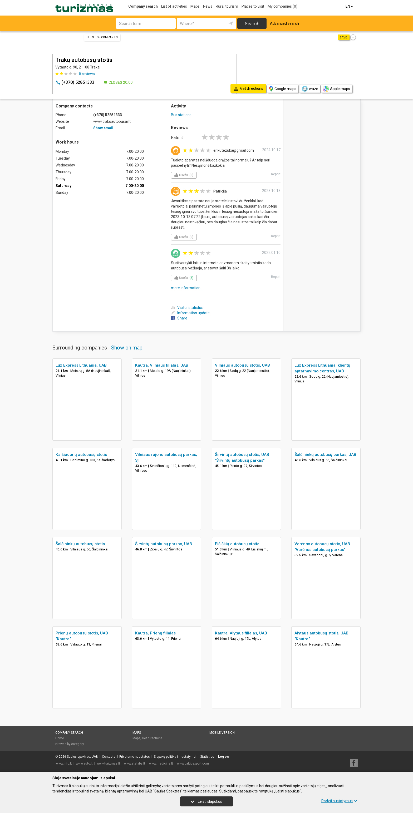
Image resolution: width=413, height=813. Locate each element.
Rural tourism (227, 6)
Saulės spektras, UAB (82, 756)
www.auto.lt (84, 763)
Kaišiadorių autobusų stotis (81, 454)
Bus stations (181, 115)
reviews (87, 74)
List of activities (174, 6)
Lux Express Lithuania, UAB (81, 365)
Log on (223, 756)
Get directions (152, 738)
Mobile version (222, 733)
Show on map (126, 347)
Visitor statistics (187, 308)
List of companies (102, 37)
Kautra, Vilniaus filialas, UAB (161, 365)
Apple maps (336, 89)
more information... (187, 288)
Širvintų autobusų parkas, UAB (163, 543)
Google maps (282, 89)
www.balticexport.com (193, 763)
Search (252, 23)
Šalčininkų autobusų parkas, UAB (325, 454)
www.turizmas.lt (108, 763)
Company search (143, 6)
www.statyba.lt (134, 763)
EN (350, 6)
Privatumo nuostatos (134, 756)
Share (179, 318)
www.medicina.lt (161, 763)
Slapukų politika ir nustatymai (175, 756)
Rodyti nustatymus (339, 801)
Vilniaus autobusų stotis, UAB (242, 365)
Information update (190, 313)
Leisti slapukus (206, 801)
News (207, 6)
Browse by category (69, 744)
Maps (195, 6)
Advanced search (284, 23)
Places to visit (253, 6)
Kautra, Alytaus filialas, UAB (241, 633)
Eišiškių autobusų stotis (237, 543)
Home (59, 738)
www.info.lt (64, 763)
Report (276, 174)
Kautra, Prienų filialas (155, 633)
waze (309, 88)
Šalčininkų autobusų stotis (80, 543)
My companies (282, 6)
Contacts (108, 756)
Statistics (207, 756)
